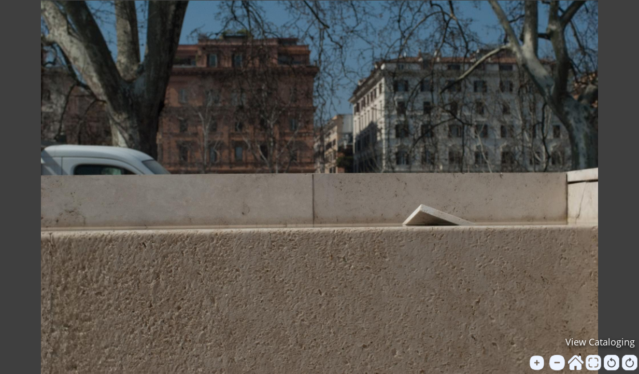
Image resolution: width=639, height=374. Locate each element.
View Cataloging (600, 342)
